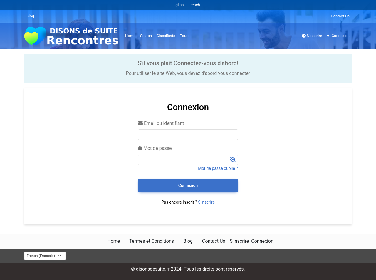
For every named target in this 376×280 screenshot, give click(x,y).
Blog (30, 16)
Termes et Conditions (151, 241)
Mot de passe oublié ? (218, 168)
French (194, 5)
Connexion (338, 35)
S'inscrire (312, 35)
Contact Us (340, 16)
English (177, 5)
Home (130, 35)
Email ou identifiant (161, 123)
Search (146, 35)
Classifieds (166, 35)
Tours (184, 35)
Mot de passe (155, 148)
